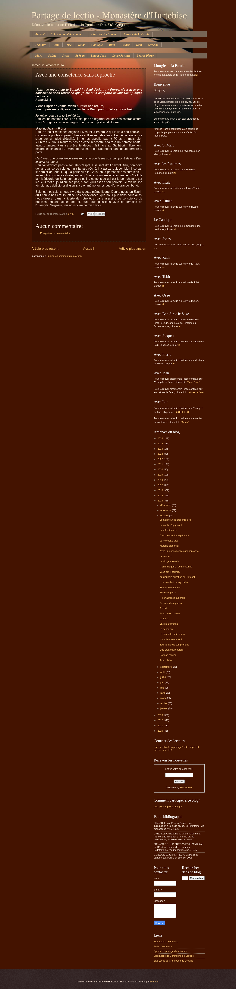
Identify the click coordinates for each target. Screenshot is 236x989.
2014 (160, 500)
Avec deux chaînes (170, 613)
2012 (160, 720)
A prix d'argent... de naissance (176, 566)
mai (162, 687)
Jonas (81, 44)
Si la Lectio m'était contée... (68, 34)
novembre (166, 510)
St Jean (80, 55)
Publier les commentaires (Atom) (64, 256)
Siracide (153, 44)
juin (162, 682)
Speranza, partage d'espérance (170, 951)
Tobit (139, 44)
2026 (160, 438)
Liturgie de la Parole (136, 34)
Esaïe (55, 44)
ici (196, 74)
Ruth (112, 44)
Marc (38, 55)
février (164, 703)
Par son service (168, 655)
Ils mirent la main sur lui (172, 634)
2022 (160, 459)
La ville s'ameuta (169, 623)
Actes (65, 55)
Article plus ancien (132, 248)
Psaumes (40, 44)
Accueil (40, 34)
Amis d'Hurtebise (163, 946)
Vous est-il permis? (170, 571)
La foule (164, 618)
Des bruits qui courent (171, 649)
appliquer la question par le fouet (177, 577)
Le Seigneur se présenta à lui (175, 519)
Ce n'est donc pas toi (171, 603)
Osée (69, 44)
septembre (166, 666)
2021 (160, 464)
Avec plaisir (166, 660)
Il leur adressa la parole (172, 597)
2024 (160, 448)
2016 (160, 490)
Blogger (154, 981)
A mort (163, 608)
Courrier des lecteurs (104, 34)
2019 (160, 474)
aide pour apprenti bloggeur (168, 806)
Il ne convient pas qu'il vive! (174, 582)
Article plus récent (45, 248)
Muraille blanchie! (169, 545)
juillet (163, 677)
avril (162, 692)
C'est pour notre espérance (174, 535)
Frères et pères (168, 592)
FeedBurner (186, 787)
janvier (164, 708)
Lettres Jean (98, 55)
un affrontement (168, 530)
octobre (164, 515)
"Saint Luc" (182, 411)
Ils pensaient (166, 629)
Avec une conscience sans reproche (179, 551)
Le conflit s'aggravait (171, 525)
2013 (160, 715)
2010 (160, 730)
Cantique (97, 44)
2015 (160, 495)
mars (163, 698)
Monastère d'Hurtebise (166, 941)
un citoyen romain (169, 561)
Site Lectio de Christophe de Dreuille (173, 960)
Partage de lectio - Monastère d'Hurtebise (109, 15)
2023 (160, 453)
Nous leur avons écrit (171, 639)
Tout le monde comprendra (174, 644)
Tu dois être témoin (170, 587)
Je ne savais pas (169, 540)
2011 (160, 725)
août (163, 672)
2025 (160, 443)
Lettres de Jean (196, 392)
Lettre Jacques (121, 55)
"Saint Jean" (193, 382)
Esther (125, 44)
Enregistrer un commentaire (55, 233)
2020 (160, 469)
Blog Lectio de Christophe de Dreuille (174, 955)
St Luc (52, 55)
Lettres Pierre (145, 55)
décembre (166, 505)
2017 (160, 485)
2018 (160, 480)
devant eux (166, 556)
